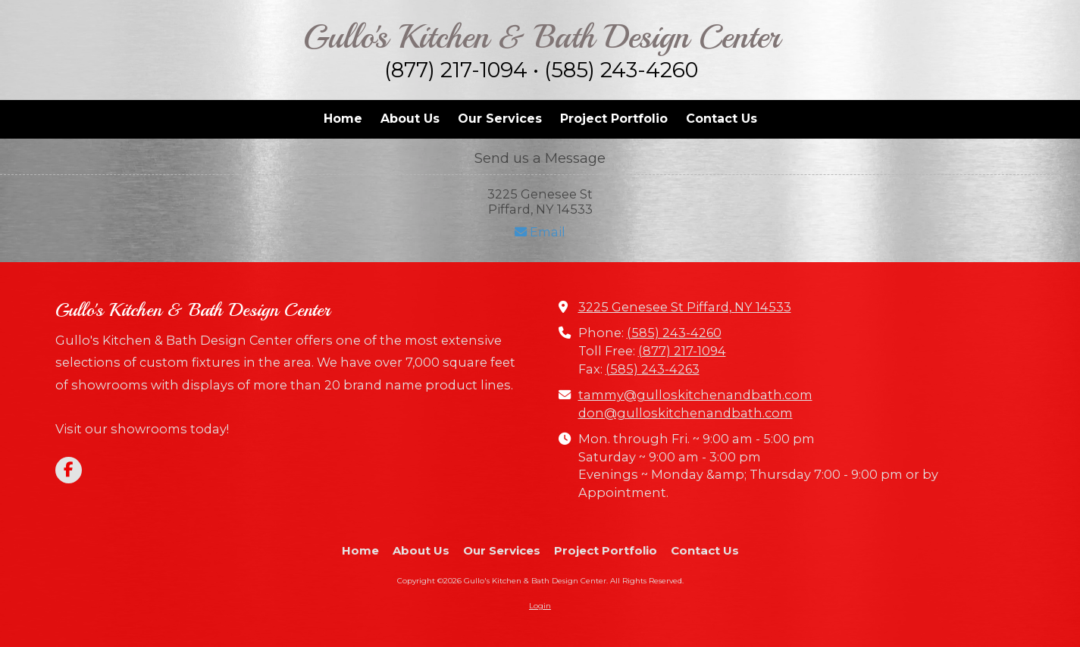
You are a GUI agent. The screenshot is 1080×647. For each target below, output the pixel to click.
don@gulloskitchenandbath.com (685, 412)
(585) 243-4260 (674, 332)
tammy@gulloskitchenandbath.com (695, 394)
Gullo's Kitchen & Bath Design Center (541, 37)
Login (540, 606)
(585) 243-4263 (653, 369)
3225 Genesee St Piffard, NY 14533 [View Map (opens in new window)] (684, 306)
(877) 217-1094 (682, 350)
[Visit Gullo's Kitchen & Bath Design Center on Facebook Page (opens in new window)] (68, 470)
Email (540, 231)
